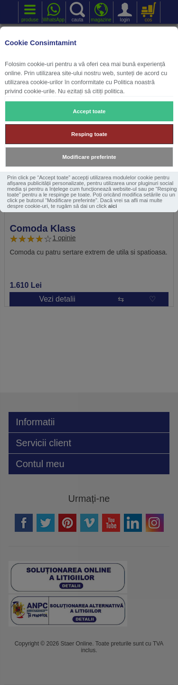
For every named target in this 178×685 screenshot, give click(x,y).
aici (112, 206)
